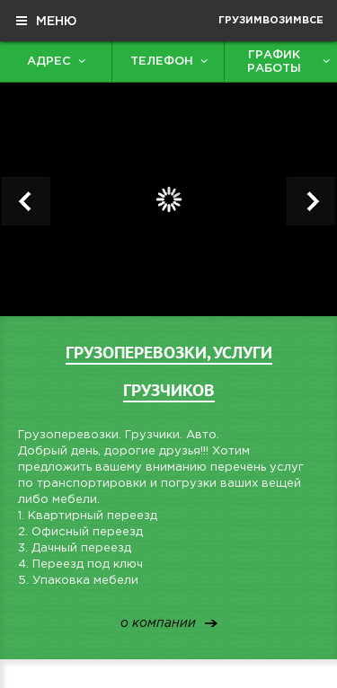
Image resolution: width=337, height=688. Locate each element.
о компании (158, 624)
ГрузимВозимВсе (271, 20)
